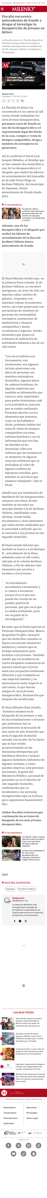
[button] (2, 10)
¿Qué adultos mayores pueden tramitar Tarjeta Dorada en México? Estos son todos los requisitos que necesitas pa (29, 1022)
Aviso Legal (32, 1118)
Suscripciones (11, 1118)
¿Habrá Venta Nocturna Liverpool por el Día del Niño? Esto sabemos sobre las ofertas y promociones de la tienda (30, 1078)
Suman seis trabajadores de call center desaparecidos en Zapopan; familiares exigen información (33, 855)
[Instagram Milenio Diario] (28, 1145)
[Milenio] (23, 9)
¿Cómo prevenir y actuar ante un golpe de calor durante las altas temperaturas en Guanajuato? (30, 1051)
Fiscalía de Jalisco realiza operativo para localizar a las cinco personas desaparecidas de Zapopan (33, 841)
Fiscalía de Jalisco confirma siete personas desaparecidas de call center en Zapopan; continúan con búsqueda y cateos (33, 215)
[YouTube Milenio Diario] (13, 1154)
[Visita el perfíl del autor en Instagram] (20, 921)
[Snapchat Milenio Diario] (33, 1154)
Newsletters (10, 1107)
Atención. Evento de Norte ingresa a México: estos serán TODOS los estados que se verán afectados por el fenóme (29, 1037)
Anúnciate (9, 1123)
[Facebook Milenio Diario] (8, 1145)
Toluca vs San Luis (33, 3)
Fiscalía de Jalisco (26, 888)
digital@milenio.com (20, 901)
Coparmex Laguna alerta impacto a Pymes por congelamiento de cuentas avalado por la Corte (30, 1066)
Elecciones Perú (19, 3)
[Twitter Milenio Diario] (18, 1145)
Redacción (8, 94)
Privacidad (32, 1113)
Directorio (32, 1107)
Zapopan (10, 888)
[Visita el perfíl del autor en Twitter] (26, 921)
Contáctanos (10, 1113)
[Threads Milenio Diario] (38, 1145)
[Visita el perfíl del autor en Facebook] (15, 921)
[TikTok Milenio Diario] (23, 1154)
